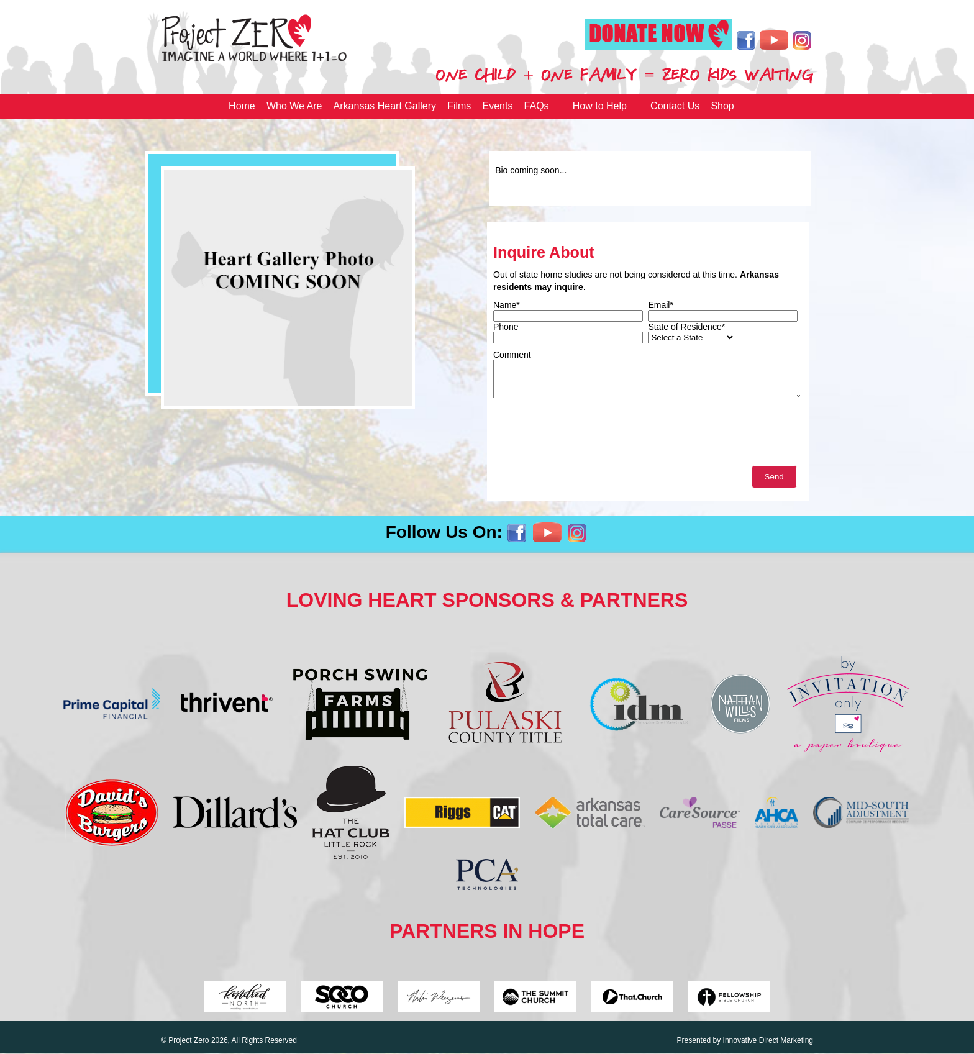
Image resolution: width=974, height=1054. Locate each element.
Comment (512, 355)
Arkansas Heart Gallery (385, 106)
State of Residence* (686, 327)
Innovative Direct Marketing (768, 1040)
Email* (660, 305)
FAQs (536, 106)
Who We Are (294, 106)
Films (459, 106)
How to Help (600, 106)
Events (498, 106)
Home (242, 106)
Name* (506, 305)
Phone (505, 327)
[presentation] (587, 435)
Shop (722, 106)
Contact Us (674, 106)
